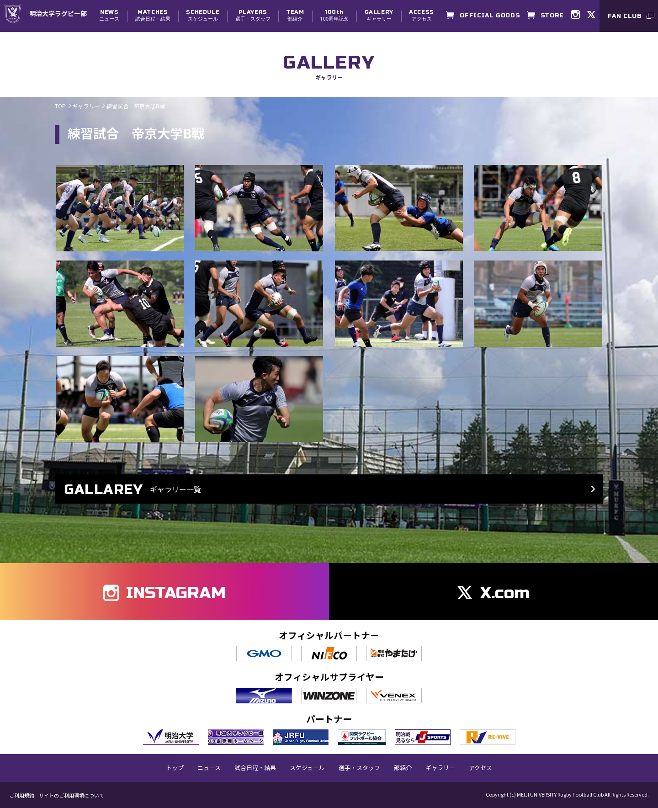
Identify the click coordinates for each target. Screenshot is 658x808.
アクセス (421, 15)
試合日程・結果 (152, 15)
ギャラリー (379, 15)
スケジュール (202, 15)
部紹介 (295, 15)
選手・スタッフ (253, 15)
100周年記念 (334, 15)
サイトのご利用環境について (71, 795)
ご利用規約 (21, 795)
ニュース (109, 15)
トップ (175, 768)
